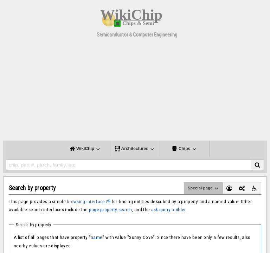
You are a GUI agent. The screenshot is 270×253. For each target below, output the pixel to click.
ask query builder (168, 209)
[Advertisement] (135, 91)
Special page (203, 188)
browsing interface (86, 201)
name (96, 237)
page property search (110, 209)
